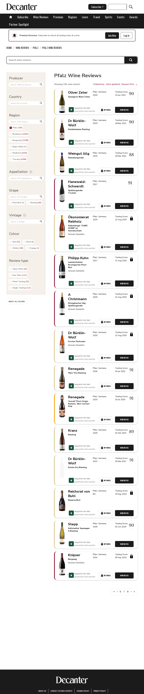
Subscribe (22, 17)
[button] (115, 84)
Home (9, 48)
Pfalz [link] (35, 48)
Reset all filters (17, 301)
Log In (126, 35)
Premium (58, 17)
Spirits (108, 17)
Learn (85, 17)
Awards (133, 17)
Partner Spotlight (19, 24)
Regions (72, 17)
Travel (96, 17)
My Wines (106, 111)
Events (120, 17)
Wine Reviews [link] (22, 48)
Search (130, 60)
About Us (42, 690)
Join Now (112, 35)
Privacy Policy (100, 690)
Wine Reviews (40, 17)
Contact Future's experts (61, 690)
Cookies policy (83, 690)
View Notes (125, 111)
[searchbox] (65, 60)
